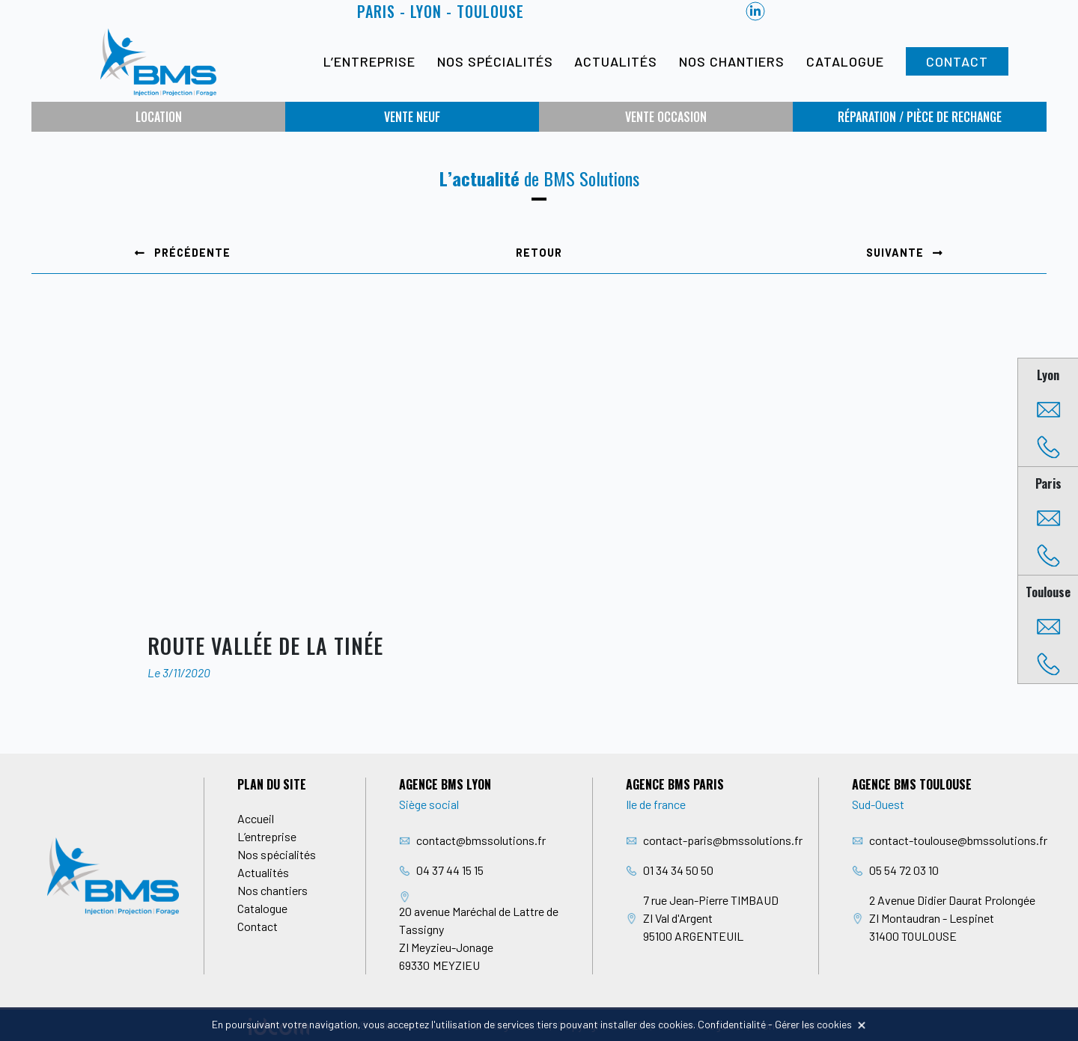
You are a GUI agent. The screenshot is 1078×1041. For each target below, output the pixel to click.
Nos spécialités (495, 61)
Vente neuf (412, 117)
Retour (539, 252)
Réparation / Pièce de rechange (920, 117)
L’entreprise (369, 61)
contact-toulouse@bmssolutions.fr (958, 840)
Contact (957, 61)
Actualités (615, 61)
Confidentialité (732, 1024)
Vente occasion (666, 117)
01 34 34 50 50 (678, 870)
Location (158, 117)
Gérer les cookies (813, 1024)
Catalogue (845, 61)
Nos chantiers (732, 61)
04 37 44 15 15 (450, 870)
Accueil (255, 818)
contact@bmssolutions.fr (481, 840)
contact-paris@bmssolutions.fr (723, 840)
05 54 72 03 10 (904, 870)
